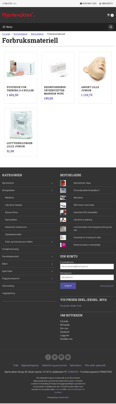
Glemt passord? (107, 286)
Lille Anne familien (13, 205)
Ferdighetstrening (10, 249)
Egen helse (7, 271)
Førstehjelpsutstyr (10, 256)
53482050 (73, 372)
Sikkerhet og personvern (54, 366)
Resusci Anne (11, 212)
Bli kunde (65, 325)
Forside (6, 34)
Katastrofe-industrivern (16, 227)
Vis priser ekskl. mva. (71, 305)
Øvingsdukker (8, 190)
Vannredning (8, 286)
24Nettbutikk (63, 398)
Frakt (15, 366)
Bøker (5, 264)
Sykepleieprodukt (13, 234)
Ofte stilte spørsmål (95, 366)
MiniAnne (9, 197)
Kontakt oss (66, 339)
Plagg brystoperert (10, 278)
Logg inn (64, 335)
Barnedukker (11, 220)
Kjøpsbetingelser (30, 366)
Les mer (59, 390)
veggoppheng (8, 293)
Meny (7, 27)
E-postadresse (67, 262)
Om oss (64, 328)
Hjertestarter (8, 183)
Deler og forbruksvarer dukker (19, 242)
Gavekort (64, 332)
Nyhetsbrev (76, 366)
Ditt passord (65, 273)
